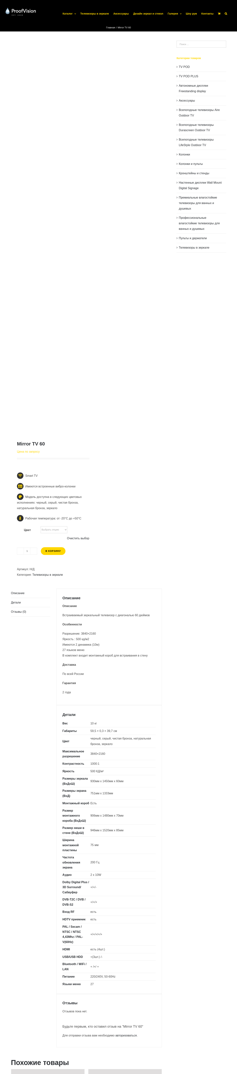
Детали (16, 602)
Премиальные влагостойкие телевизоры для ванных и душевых (198, 203)
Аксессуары (187, 100)
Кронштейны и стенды (194, 173)
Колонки (184, 154)
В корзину (53, 551)
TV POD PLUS (188, 76)
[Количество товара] (27, 551)
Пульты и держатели (193, 238)
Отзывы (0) (18, 611)
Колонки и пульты (191, 163)
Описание (18, 593)
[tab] (30, 593)
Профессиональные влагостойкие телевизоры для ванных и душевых (199, 223)
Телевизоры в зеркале (47, 574)
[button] (226, 9)
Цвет (27, 530)
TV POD (184, 66)
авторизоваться (126, 1035)
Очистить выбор (78, 538)
